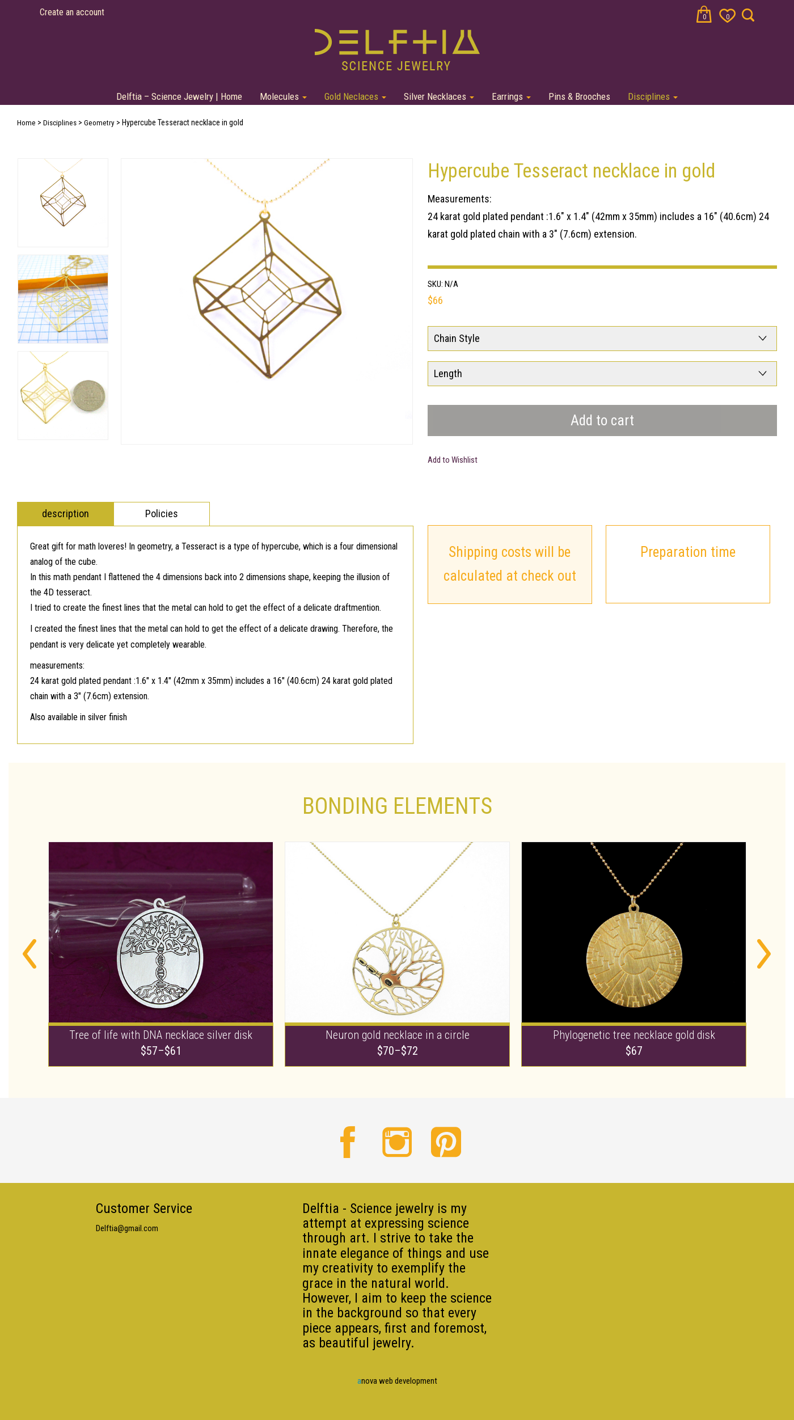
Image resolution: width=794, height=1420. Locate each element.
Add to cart (602, 420)
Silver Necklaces (439, 96)
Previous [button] (30, 954)
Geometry (99, 123)
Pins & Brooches (579, 96)
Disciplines (653, 96)
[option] (266, 301)
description (65, 513)
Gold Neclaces (355, 96)
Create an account (72, 12)
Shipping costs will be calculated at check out (510, 564)
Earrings (511, 96)
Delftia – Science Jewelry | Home (179, 96)
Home (26, 123)
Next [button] (112, 302)
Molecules (283, 96)
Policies (161, 513)
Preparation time (688, 552)
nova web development (397, 1381)
